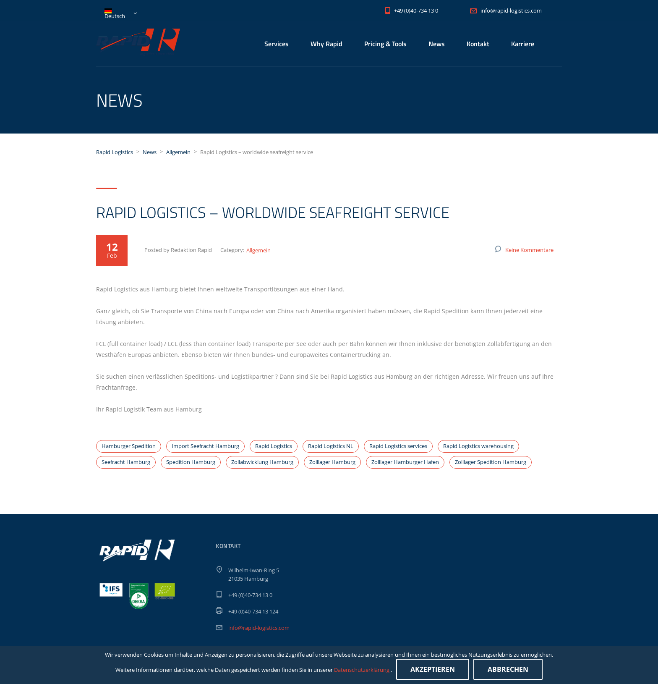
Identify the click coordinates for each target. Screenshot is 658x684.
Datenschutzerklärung (362, 670)
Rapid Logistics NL (330, 446)
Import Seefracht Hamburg (205, 446)
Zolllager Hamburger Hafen (405, 462)
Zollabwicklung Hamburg (262, 462)
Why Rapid (326, 44)
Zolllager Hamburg (332, 462)
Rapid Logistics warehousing (478, 446)
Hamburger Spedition (129, 446)
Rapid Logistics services (398, 446)
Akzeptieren (432, 669)
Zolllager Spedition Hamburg (490, 462)
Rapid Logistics (273, 446)
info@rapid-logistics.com (259, 628)
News (436, 44)
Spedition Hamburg (190, 462)
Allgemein (258, 250)
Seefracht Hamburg (126, 462)
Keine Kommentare (529, 250)
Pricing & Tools (385, 44)
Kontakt (478, 44)
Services (276, 44)
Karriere (522, 44)
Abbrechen (508, 669)
